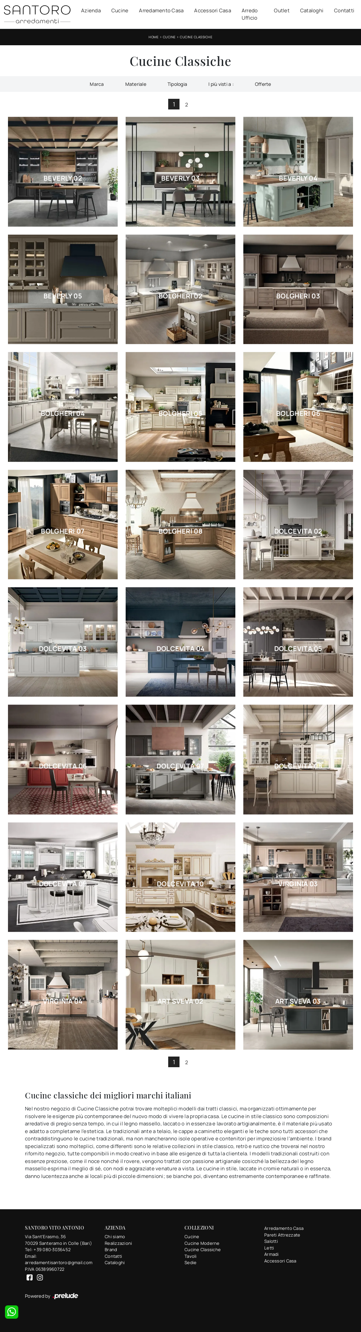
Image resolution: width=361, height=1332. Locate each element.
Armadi (271, 1254)
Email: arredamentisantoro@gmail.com (58, 1259)
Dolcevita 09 (63, 884)
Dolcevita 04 (181, 648)
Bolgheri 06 (298, 413)
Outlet (282, 10)
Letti (269, 1248)
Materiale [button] (135, 84)
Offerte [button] (263, 84)
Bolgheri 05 (180, 413)
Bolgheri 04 (63, 413)
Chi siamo (115, 1237)
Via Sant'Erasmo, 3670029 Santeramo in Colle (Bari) (58, 1240)
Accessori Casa (212, 10)
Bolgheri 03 (298, 296)
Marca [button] (97, 84)
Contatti (344, 10)
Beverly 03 (180, 178)
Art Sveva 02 (180, 1001)
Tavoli (190, 1256)
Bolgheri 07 (62, 531)
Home (154, 37)
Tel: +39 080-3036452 (47, 1249)
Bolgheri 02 (180, 296)
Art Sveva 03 (298, 1001)
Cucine (120, 10)
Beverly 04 (298, 178)
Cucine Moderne (202, 1243)
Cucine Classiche (196, 37)
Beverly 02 (63, 178)
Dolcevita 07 (180, 766)
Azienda (91, 10)
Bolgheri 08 (180, 531)
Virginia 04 (62, 1001)
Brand (111, 1249)
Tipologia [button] (177, 84)
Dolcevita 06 (63, 766)
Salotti (271, 1241)
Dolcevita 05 (298, 648)
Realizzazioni (118, 1243)
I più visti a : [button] (221, 84)
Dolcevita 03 (63, 648)
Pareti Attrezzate (282, 1235)
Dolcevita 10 (180, 884)
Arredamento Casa (161, 10)
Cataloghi (311, 10)
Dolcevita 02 (298, 531)
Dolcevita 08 (298, 766)
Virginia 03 (298, 884)
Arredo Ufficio (250, 14)
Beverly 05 (63, 296)
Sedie (190, 1262)
